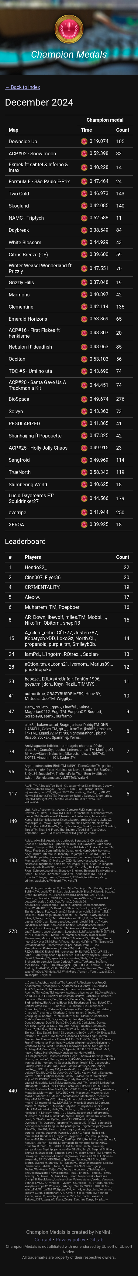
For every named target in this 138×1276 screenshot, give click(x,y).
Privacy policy (70, 1240)
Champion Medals (69, 54)
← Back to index (22, 87)
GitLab (96, 1240)
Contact (43, 1240)
